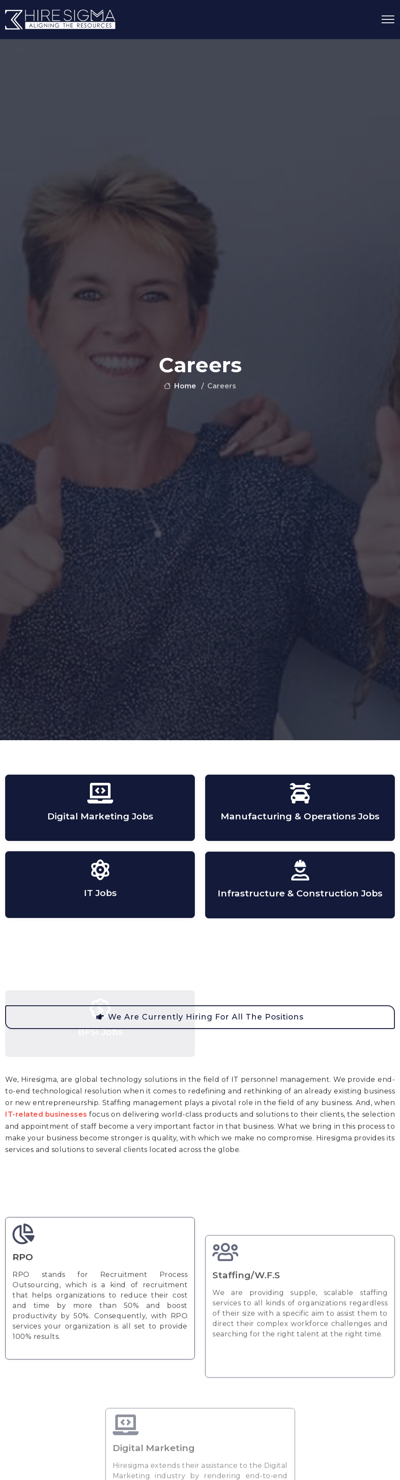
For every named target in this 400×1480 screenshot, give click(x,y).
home (180, 388)
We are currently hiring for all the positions (200, 1016)
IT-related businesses (46, 1144)
